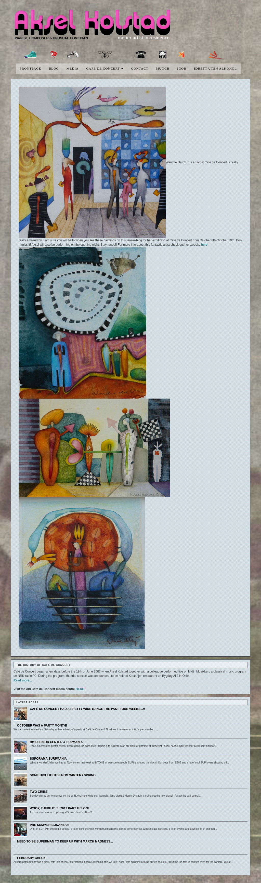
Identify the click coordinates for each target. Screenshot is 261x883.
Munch (162, 68)
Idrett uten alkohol (215, 68)
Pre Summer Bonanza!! (49, 825)
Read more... (23, 680)
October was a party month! (42, 725)
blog (54, 68)
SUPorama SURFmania (48, 758)
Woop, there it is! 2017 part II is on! (59, 808)
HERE (80, 689)
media (73, 68)
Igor (181, 68)
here (204, 244)
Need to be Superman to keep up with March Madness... (65, 841)
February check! (32, 858)
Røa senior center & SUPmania (56, 742)
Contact (139, 68)
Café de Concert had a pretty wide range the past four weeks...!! (87, 709)
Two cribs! (39, 792)
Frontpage (30, 68)
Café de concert (104, 68)
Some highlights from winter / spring (63, 775)
